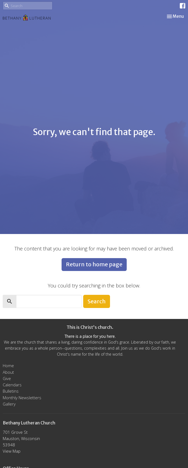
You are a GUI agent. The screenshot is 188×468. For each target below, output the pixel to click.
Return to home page (94, 264)
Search (97, 301)
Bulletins (11, 391)
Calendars (12, 384)
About (8, 372)
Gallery (9, 404)
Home (8, 365)
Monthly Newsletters (22, 397)
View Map (12, 451)
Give (7, 378)
